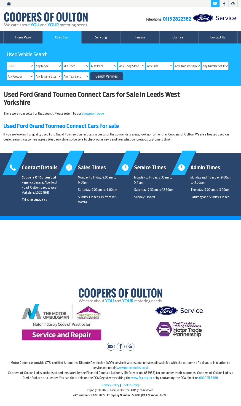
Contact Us (218, 37)
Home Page (23, 37)
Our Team (178, 37)
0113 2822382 (177, 19)
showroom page (93, 113)
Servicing (101, 37)
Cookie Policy (130, 385)
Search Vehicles (107, 76)
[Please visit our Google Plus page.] (232, 3)
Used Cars (62, 37)
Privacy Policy (110, 385)
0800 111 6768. (209, 378)
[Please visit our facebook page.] (224, 3)
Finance (140, 37)
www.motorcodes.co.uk (133, 368)
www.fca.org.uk (141, 378)
